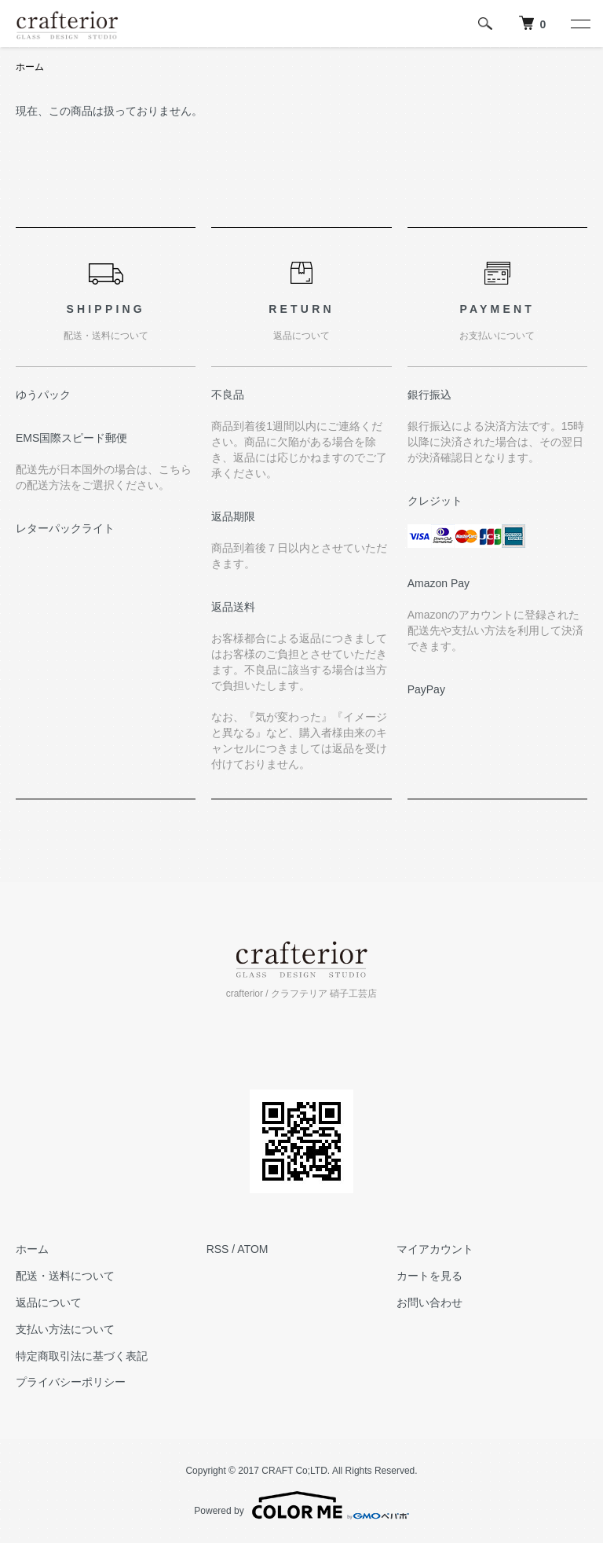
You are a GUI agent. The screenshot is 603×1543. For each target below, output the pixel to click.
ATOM (252, 1249)
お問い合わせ (429, 1302)
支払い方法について (65, 1329)
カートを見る (429, 1275)
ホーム (30, 66)
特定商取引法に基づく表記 (82, 1356)
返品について (49, 1302)
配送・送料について (65, 1275)
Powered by (301, 1505)
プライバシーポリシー (71, 1382)
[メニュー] (579, 23)
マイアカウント (435, 1249)
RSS (217, 1249)
